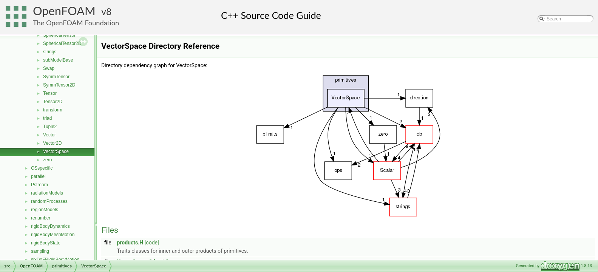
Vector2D (52, 143)
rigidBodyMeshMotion (52, 234)
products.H (130, 243)
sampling (40, 251)
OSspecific (42, 168)
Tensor (50, 93)
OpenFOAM (64, 11)
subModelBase (58, 60)
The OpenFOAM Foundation (76, 23)
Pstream (39, 184)
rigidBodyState (45, 243)
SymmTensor (56, 76)
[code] (152, 243)
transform (52, 110)
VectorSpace (56, 151)
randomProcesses (49, 201)
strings (49, 51)
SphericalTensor (59, 35)
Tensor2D (52, 101)
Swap (48, 68)
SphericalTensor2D (62, 43)
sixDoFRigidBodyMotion (55, 259)
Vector (49, 135)
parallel (38, 176)
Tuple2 (50, 126)
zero (47, 159)
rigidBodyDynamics (50, 226)
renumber (40, 218)
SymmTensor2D (59, 85)
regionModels (44, 209)
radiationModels (47, 193)
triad (47, 118)
